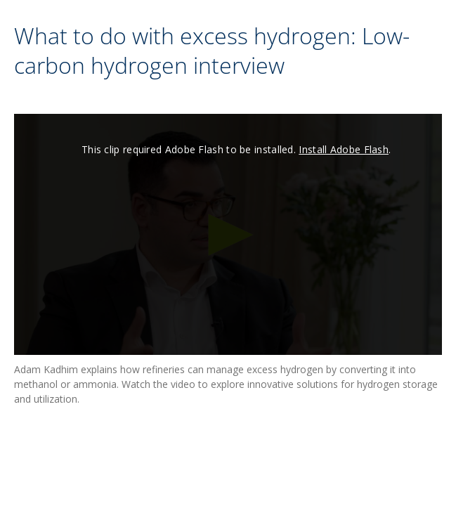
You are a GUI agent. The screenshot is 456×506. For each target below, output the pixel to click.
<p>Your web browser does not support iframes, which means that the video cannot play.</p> (228, 234)
